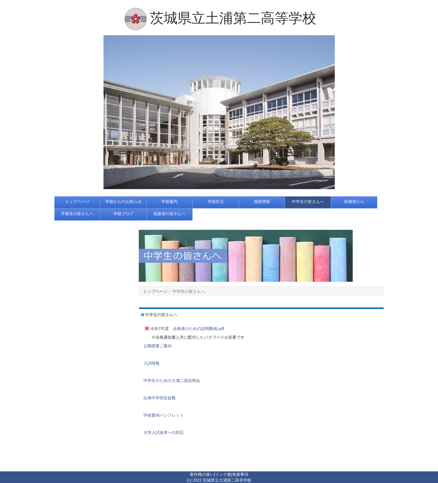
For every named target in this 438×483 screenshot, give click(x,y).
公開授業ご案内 (157, 346)
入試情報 (151, 363)
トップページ (155, 291)
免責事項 (240, 474)
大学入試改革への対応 (163, 432)
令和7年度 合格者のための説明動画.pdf (187, 328)
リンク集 (223, 474)
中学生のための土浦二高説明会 (171, 380)
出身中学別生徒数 (159, 398)
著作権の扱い (202, 474)
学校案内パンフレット (163, 415)
